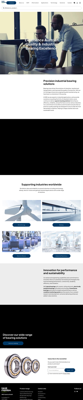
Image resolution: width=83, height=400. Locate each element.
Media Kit (40, 391)
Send (70, 370)
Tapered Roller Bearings (26, 393)
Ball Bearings (23, 397)
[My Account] (77, 3)
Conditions (41, 395)
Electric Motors (21, 256)
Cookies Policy (42, 397)
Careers (70, 2)
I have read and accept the (59, 373)
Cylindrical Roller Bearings (26, 391)
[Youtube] (77, 391)
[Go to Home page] (4, 3)
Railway (61, 225)
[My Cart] (80, 3)
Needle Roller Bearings (26, 395)
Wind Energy (21, 225)
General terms (41, 393)
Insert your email (52, 367)
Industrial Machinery (61, 256)
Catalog (11, 3)
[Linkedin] (75, 391)
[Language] (74, 3)
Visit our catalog (13, 343)
